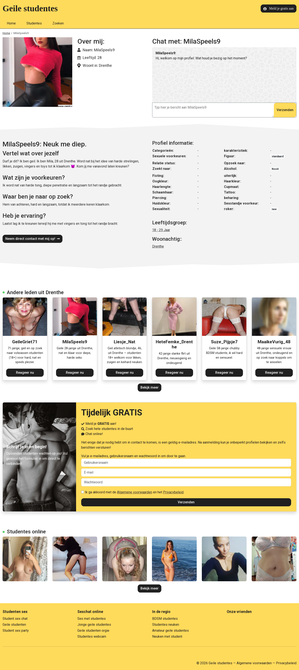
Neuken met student (167, 636)
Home (11, 23)
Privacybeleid (173, 492)
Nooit (275, 169)
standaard (277, 156)
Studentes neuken (165, 625)
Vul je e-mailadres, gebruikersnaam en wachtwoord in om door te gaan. (186, 460)
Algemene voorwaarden (134, 492)
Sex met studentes (91, 619)
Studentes (34, 23)
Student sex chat (15, 619)
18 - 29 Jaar (161, 230)
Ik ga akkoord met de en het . (132, 492)
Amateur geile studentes (170, 630)
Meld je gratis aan (278, 8)
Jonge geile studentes (94, 625)
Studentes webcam (91, 636)
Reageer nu (25, 373)
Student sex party (16, 630)
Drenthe (158, 246)
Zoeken (58, 23)
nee (274, 209)
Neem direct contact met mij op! (32, 239)
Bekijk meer (149, 387)
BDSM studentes (165, 619)
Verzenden (285, 110)
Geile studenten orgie (93, 630)
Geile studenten (14, 625)
